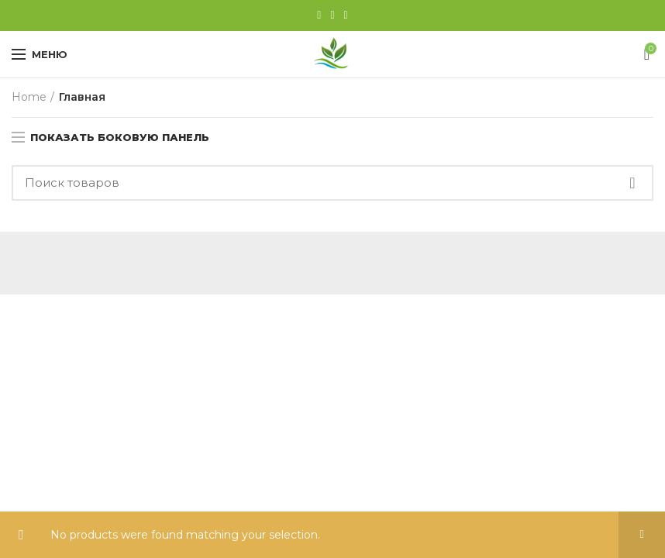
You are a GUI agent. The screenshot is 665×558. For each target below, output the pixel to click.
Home (29, 97)
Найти (632, 183)
